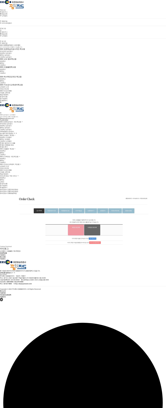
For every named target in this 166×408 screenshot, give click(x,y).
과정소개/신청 (4, 89)
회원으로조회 (76, 227)
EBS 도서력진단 (10, 156)
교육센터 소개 (4, 87)
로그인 (3, 10)
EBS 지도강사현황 (6, 91)
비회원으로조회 (92, 227)
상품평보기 (91, 210)
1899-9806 (4, 120)
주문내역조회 (115, 210)
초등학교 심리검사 (6, 53)
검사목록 (39, 210)
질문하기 (3, 100)
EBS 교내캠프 (8, 135)
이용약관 (3, 293)
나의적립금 (78, 210)
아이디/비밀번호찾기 (95, 242)
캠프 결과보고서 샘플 (7, 143)
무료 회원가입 (92, 238)
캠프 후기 (4, 147)
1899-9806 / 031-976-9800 (14, 282)
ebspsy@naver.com (7, 118)
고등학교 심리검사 (6, 57)
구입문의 (3, 98)
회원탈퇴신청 (65, 210)
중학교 (2, 63)
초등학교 (3, 61)
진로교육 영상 (9, 176)
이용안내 (3, 297)
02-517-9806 (8, 284)
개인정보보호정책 (5, 295)
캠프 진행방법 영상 (7, 145)
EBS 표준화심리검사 (11, 122)
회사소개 (3, 291)
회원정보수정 (52, 210)
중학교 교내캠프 (5, 139)
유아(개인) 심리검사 (6, 51)
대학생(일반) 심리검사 (7, 131)
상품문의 (102, 210)
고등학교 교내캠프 (6, 141)
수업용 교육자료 (5, 93)
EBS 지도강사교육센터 (10, 164)
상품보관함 (128, 210)
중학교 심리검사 (5, 55)
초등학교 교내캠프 (6, 137)
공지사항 (3, 96)
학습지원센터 (4, 94)
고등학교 (3, 65)
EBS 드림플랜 (8, 149)
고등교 (2, 181)
